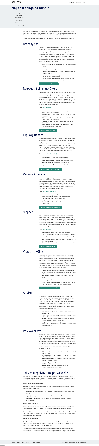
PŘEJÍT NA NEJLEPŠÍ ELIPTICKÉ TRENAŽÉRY (50, 169)
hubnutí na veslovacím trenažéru (49, 191)
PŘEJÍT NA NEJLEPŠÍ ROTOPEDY (48, 130)
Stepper (16, 19)
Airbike (16, 22)
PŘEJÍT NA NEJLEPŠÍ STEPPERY (48, 246)
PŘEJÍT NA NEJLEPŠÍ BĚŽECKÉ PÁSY (49, 83)
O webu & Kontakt (16, 442)
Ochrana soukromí (25, 442)
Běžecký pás (17, 12)
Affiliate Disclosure (34, 442)
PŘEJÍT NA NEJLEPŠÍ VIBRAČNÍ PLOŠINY (49, 287)
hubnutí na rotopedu (46, 107)
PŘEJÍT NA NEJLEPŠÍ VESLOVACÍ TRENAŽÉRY (50, 207)
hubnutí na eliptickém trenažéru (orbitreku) (51, 154)
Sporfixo (16, 2)
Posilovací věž (18, 24)
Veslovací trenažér (19, 17)
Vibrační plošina (18, 20)
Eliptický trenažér (18, 15)
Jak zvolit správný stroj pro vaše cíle (23, 25)
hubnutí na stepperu (46, 229)
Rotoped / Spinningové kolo (21, 13)
